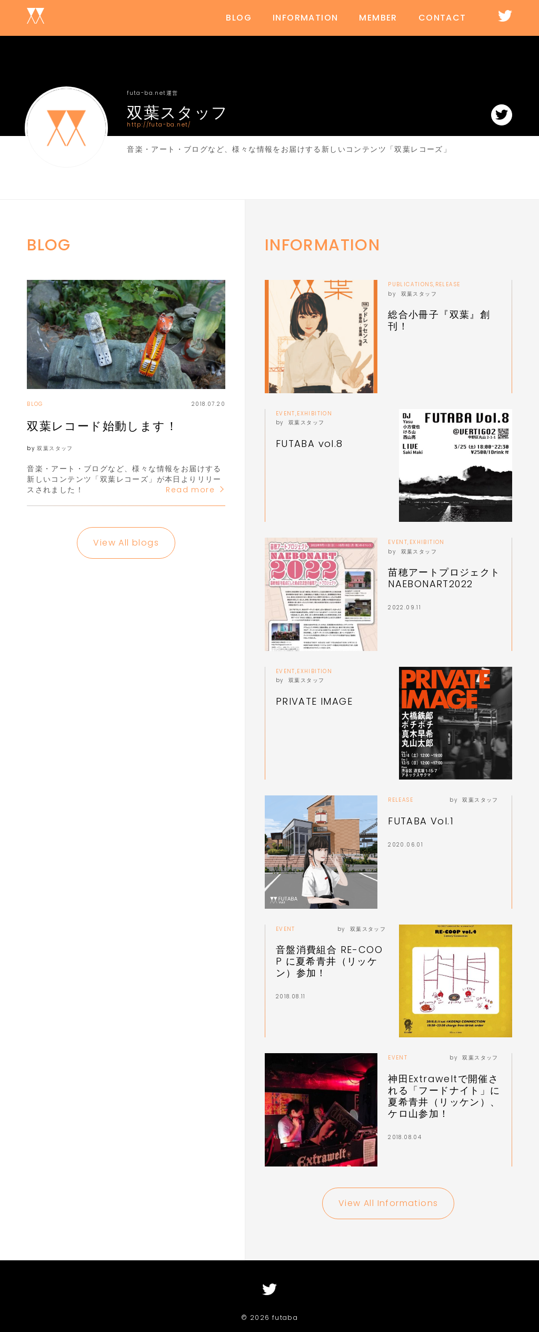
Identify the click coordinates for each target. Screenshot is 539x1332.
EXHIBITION (314, 413)
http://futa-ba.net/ (159, 123)
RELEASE (448, 284)
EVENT (285, 413)
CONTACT (442, 18)
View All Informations (388, 1203)
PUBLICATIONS (410, 284)
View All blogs (126, 543)
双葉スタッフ (55, 448)
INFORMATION (305, 18)
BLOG (239, 18)
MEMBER (378, 18)
